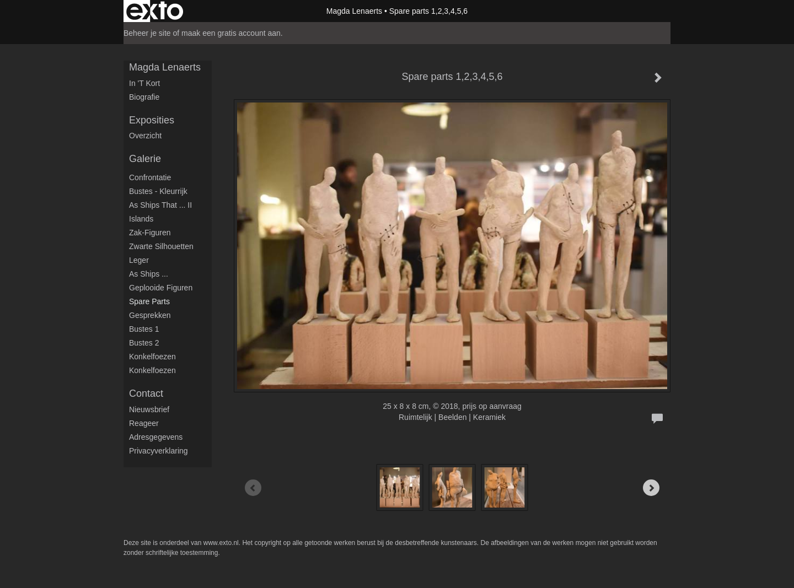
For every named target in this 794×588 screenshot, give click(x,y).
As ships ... (148, 273)
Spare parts (149, 301)
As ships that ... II (160, 205)
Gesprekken (149, 315)
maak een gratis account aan (231, 33)
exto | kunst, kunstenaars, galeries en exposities (155, 11)
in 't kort (144, 83)
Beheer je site (147, 33)
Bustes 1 (144, 329)
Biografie (144, 97)
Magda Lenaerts (354, 11)
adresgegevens (156, 437)
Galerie (145, 158)
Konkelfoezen (152, 356)
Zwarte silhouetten (161, 246)
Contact (146, 393)
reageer (144, 423)
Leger (139, 260)
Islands (141, 218)
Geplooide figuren (160, 287)
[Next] (651, 487)
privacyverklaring (158, 450)
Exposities (151, 120)
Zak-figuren (149, 232)
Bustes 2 (144, 342)
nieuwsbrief (149, 409)
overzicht (145, 135)
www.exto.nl (221, 543)
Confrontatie (150, 177)
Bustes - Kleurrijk (158, 191)
